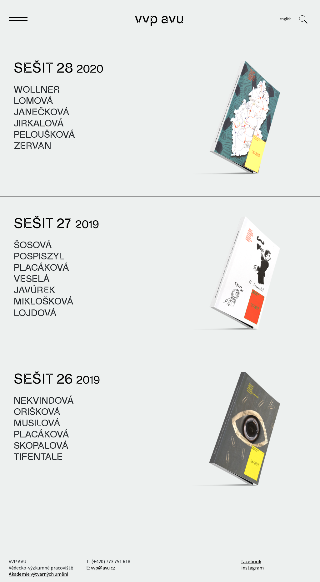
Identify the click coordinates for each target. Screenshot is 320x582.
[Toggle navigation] (18, 20)
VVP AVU (159, 19)
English (286, 18)
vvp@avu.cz (103, 567)
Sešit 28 (58, 69)
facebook (251, 561)
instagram (252, 567)
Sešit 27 (56, 224)
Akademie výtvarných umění (38, 574)
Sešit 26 (57, 380)
